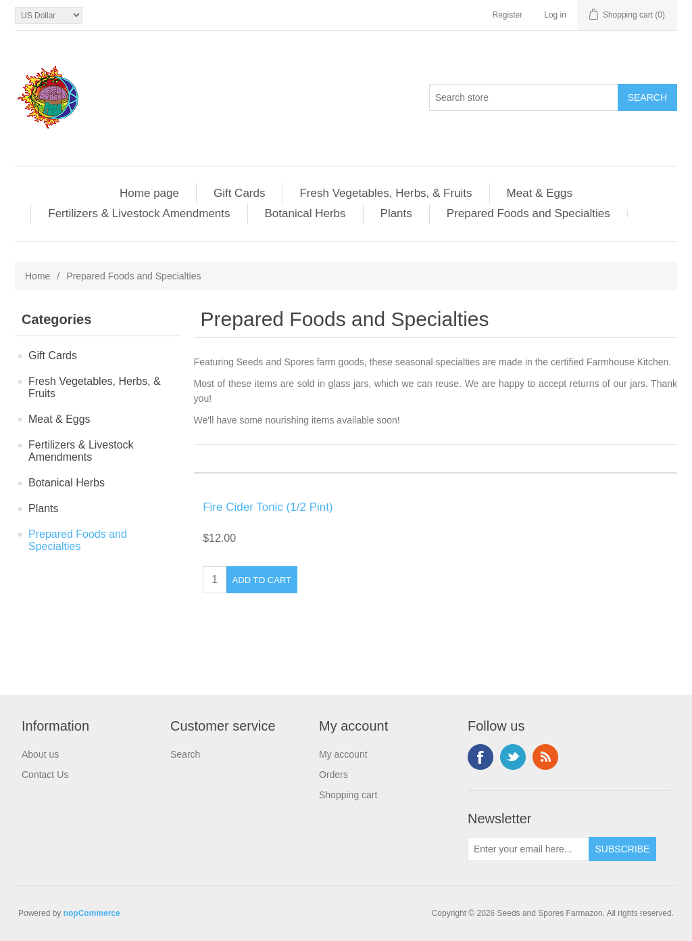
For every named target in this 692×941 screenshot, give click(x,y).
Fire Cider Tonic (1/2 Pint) (267, 507)
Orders (333, 774)
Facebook (480, 757)
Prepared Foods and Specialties (528, 213)
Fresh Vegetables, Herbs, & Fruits (385, 193)
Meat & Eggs (539, 193)
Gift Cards (240, 193)
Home (37, 276)
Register (508, 15)
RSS (545, 757)
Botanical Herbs (305, 213)
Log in (555, 15)
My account (343, 754)
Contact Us (45, 774)
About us (40, 754)
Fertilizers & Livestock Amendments (139, 213)
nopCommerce (92, 913)
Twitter (513, 757)
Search (185, 754)
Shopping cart (348, 794)
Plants (396, 213)
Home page (149, 193)
